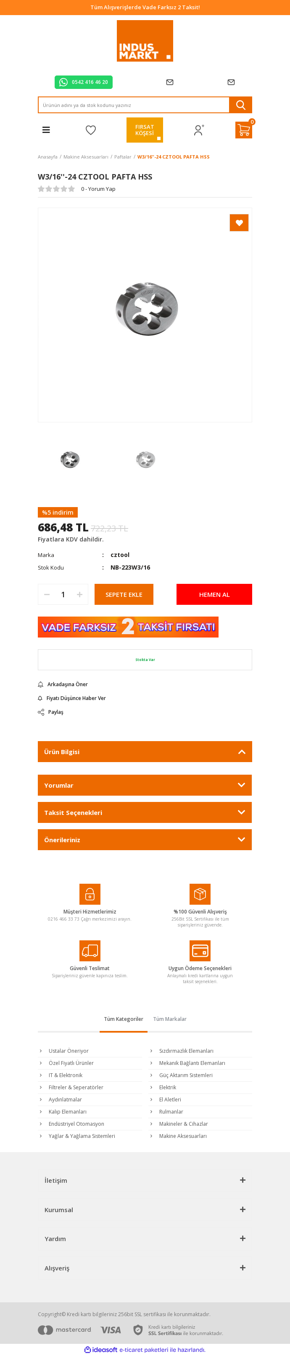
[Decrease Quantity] (46, 594)
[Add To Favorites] (239, 223)
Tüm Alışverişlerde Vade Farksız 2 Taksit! (145, 7)
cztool (120, 555)
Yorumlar (59, 785)
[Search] (145, 104)
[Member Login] (199, 130)
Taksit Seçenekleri (73, 812)
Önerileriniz (62, 839)
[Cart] (243, 130)
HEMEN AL (214, 594)
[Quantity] (63, 594)
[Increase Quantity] (79, 594)
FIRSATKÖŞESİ (144, 130)
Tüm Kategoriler (123, 1019)
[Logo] (145, 41)
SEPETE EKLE (123, 594)
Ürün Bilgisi (61, 751)
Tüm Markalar (170, 1019)
